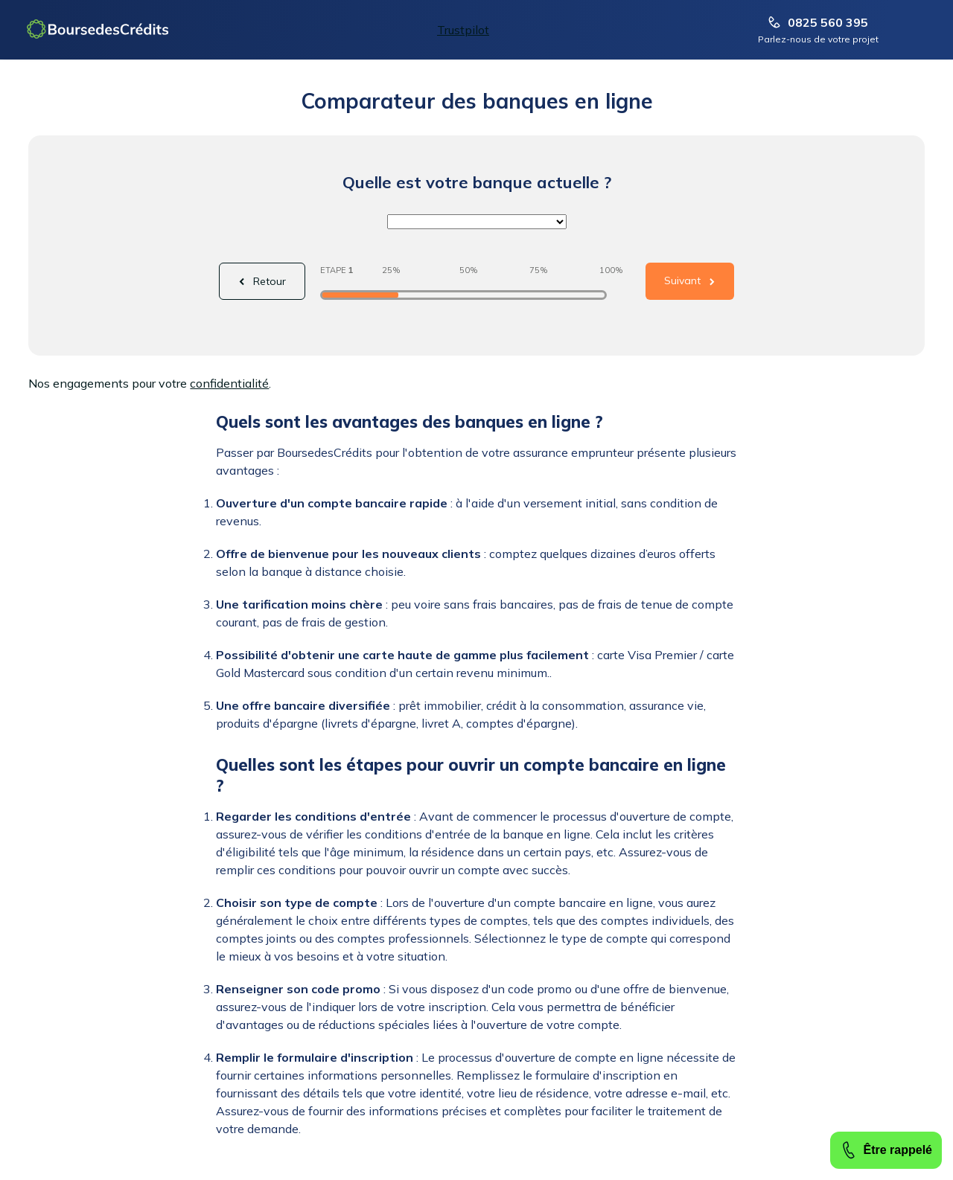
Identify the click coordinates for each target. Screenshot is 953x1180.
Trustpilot (463, 29)
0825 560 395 (818, 22)
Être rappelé (886, 1150)
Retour (269, 281)
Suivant (682, 280)
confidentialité (229, 383)
